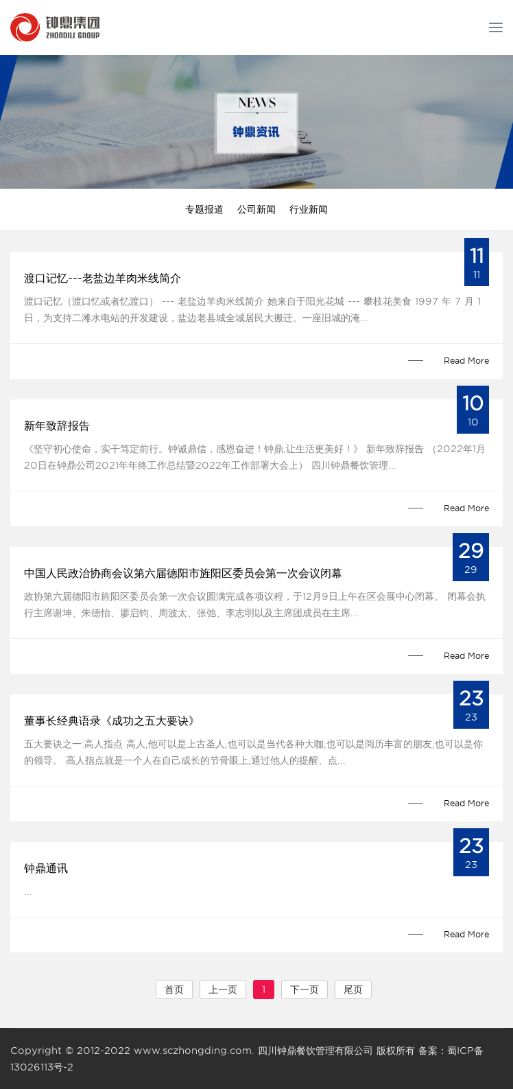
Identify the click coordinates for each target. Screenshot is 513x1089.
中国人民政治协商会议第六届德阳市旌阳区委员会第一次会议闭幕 (183, 573)
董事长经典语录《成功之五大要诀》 (112, 720)
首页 (174, 989)
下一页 (304, 989)
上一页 (222, 989)
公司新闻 (256, 209)
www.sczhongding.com (193, 1050)
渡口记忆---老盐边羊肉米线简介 (102, 278)
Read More (466, 360)
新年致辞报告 (57, 425)
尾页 (353, 989)
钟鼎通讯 (46, 868)
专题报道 (204, 209)
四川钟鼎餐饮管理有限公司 (315, 1050)
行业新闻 (308, 209)
